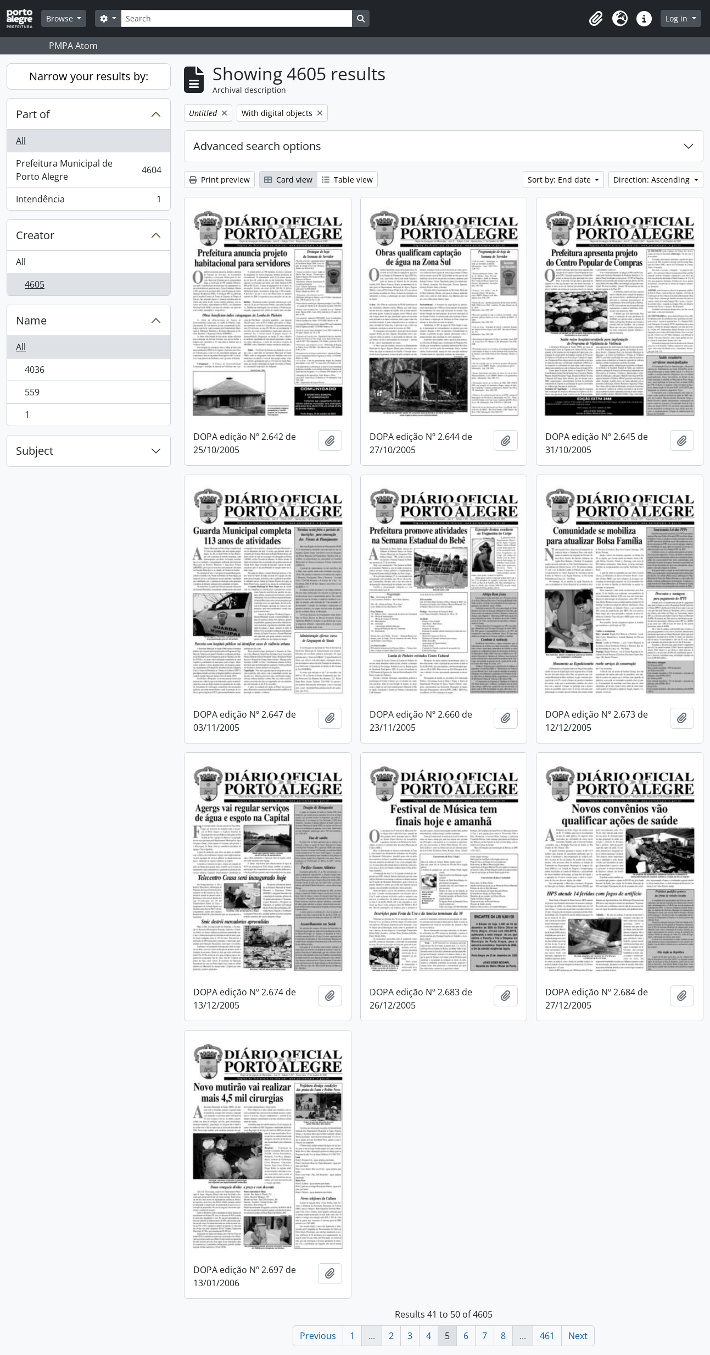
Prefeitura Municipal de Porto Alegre (88, 170)
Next (578, 1336)
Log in (678, 18)
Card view (288, 179)
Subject (34, 450)
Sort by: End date (560, 179)
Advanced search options (257, 146)
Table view (347, 179)
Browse (60, 18)
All (21, 141)
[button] (596, 19)
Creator (35, 235)
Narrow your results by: (88, 76)
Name (31, 320)
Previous (318, 1336)
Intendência (88, 201)
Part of (33, 114)
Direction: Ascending (652, 179)
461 (547, 1336)
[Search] (237, 18)
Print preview (219, 179)
